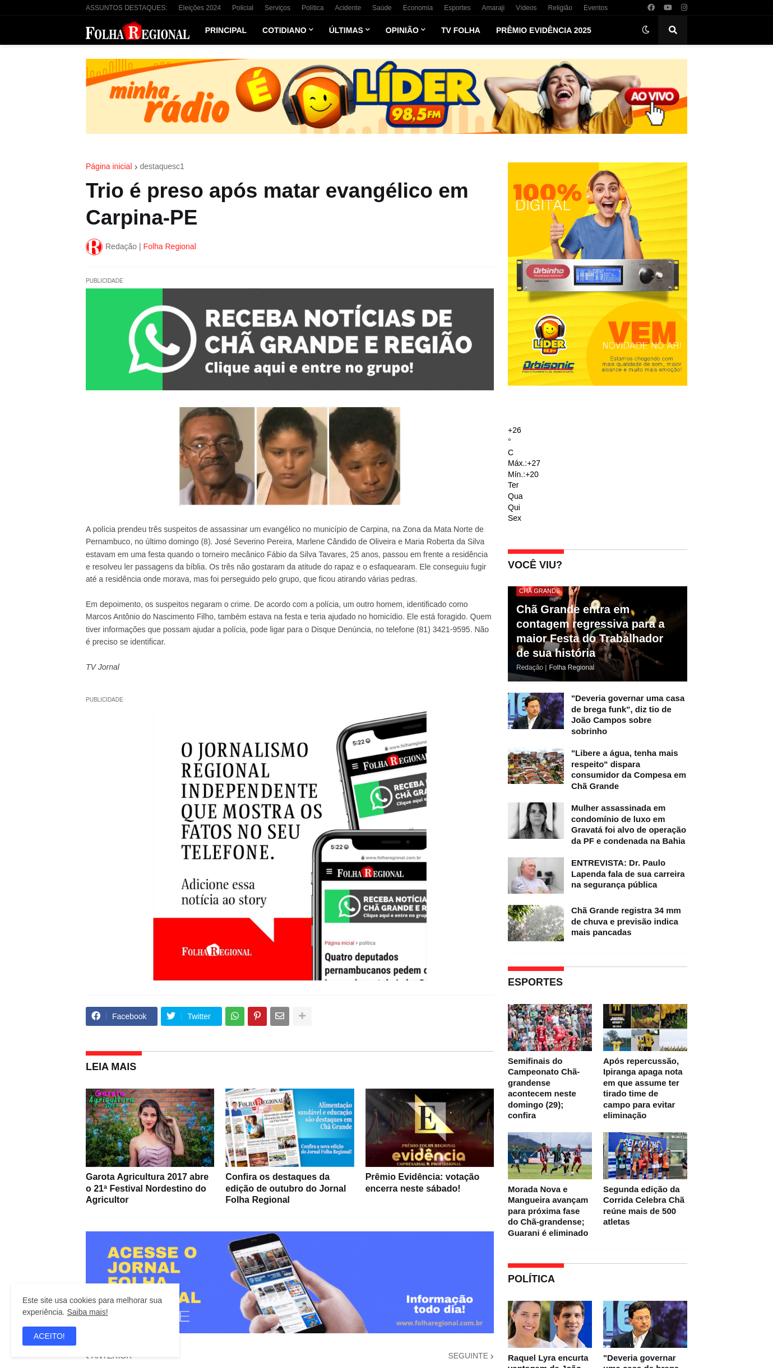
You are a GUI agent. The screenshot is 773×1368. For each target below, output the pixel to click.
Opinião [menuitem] (402, 30)
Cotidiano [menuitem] (284, 30)
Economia (418, 8)
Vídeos (526, 8)
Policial (242, 8)
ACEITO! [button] (49, 1336)
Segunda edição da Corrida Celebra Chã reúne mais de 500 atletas (643, 1205)
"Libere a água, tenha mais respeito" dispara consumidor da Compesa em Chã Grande (628, 769)
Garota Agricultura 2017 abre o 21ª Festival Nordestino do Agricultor (147, 1188)
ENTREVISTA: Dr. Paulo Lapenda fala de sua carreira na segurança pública (628, 873)
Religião (560, 8)
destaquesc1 (162, 166)
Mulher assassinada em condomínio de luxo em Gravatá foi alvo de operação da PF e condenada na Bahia (628, 824)
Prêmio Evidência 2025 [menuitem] (543, 30)
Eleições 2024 (200, 8)
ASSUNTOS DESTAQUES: (127, 8)
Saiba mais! (87, 1312)
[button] (645, 30)
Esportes (457, 8)
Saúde (382, 8)
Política (312, 8)
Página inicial (109, 166)
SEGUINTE (468, 1355)
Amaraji (493, 8)
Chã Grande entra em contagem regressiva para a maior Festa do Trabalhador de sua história (590, 631)
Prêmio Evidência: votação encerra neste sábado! (422, 1182)
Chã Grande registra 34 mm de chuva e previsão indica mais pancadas (626, 921)
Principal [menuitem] (226, 30)
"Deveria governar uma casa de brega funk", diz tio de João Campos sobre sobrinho (627, 714)
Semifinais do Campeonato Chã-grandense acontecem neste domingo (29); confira (544, 1088)
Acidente (348, 8)
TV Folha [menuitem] (460, 30)
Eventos (596, 8)
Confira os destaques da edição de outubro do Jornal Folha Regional (285, 1188)
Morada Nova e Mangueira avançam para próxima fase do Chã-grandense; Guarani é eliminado (548, 1211)
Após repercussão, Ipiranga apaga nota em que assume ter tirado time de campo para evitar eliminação (643, 1088)
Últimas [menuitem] (346, 30)
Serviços (277, 8)
